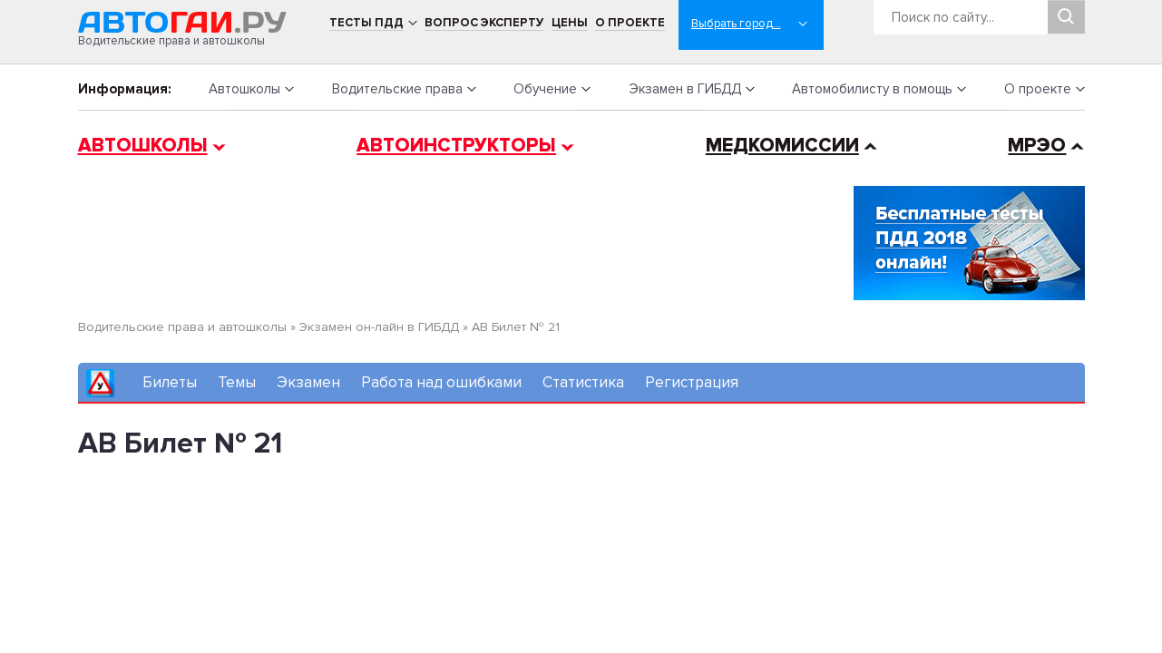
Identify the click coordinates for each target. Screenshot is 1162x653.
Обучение (545, 89)
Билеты (169, 382)
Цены (570, 22)
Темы (237, 382)
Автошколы (244, 89)
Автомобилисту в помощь (872, 89)
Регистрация (691, 382)
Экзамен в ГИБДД (685, 89)
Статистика (583, 382)
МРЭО (1037, 145)
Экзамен (308, 382)
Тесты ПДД (366, 22)
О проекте (630, 22)
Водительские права (397, 89)
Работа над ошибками (441, 382)
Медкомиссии (782, 145)
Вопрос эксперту (484, 22)
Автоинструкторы (456, 145)
